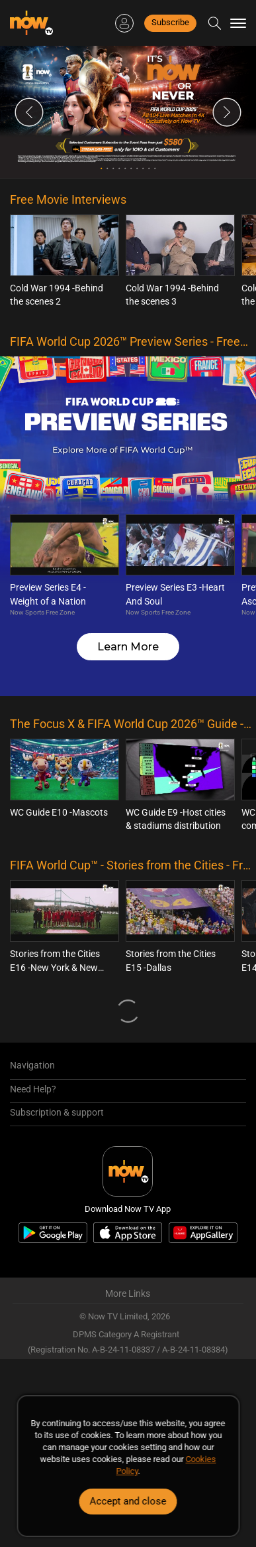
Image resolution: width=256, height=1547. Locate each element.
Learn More (128, 646)
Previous (29, 112)
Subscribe (170, 22)
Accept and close (128, 1501)
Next (226, 112)
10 (155, 168)
